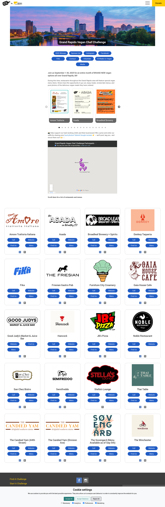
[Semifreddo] (62, 375)
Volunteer (87, 58)
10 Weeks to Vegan (104, 58)
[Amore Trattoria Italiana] (22, 220)
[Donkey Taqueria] (142, 220)
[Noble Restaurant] (142, 321)
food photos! (69, 135)
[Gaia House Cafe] (142, 270)
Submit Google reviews (83, 135)
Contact (72, 58)
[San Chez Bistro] (22, 375)
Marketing (99, 503)
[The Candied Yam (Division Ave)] (62, 425)
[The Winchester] (142, 425)
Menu (31, 245)
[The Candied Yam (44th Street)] (22, 425)
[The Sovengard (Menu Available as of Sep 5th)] (102, 425)
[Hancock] (62, 321)
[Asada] (62, 220)
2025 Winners (60, 53)
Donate (158, 3)
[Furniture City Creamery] (102, 270)
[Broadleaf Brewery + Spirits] (102, 220)
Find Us (13, 245)
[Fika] (22, 270)
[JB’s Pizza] (102, 321)
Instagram (90, 53)
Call (13, 240)
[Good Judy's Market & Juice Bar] (22, 321)
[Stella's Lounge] (102, 375)
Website (31, 240)
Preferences (88, 503)
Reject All (96, 499)
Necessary (65, 503)
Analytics (76, 503)
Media (82, 64)
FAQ (58, 58)
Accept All (69, 499)
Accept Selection (82, 499)
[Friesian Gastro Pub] (62, 270)
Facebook (105, 53)
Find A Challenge (18, 479)
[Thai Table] (142, 375)
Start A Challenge (18, 483)
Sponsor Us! (75, 53)
